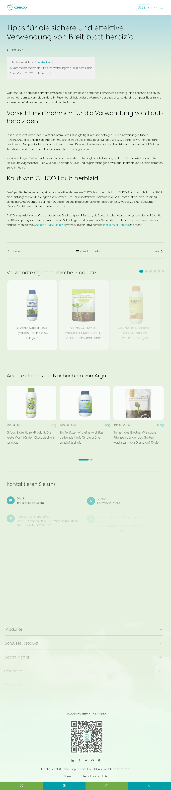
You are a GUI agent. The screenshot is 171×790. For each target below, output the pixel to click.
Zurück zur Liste (88, 251)
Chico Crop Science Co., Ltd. (79, 769)
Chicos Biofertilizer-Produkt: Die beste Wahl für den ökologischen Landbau (28, 437)
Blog (51, 425)
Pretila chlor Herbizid (116, 224)
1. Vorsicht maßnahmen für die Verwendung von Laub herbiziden (51, 67)
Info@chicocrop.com (30, 505)
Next (158, 251)
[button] (141, 271)
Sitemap (69, 776)
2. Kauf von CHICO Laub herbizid (30, 73)
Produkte (12, 629)
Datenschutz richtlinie (93, 776)
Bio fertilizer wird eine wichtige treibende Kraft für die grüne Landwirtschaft (80, 437)
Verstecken (44, 62)
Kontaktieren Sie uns (31, 486)
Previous (14, 251)
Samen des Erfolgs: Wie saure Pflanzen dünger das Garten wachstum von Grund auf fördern (135, 437)
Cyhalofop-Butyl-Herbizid (49, 224)
